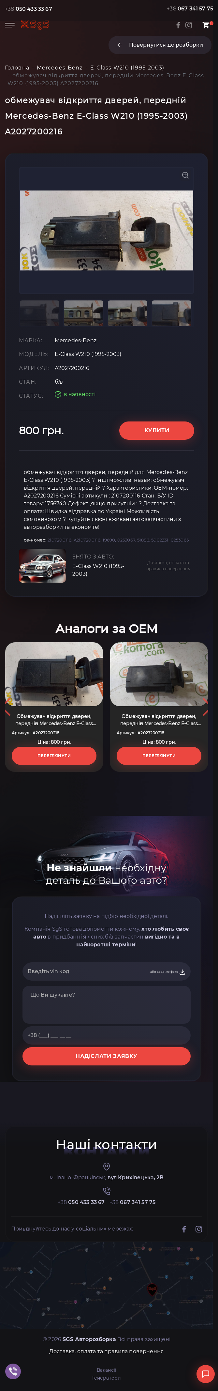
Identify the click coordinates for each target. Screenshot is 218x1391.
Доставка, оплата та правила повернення (168, 565)
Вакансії (106, 1370)
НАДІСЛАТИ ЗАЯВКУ (107, 1056)
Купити (156, 430)
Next (207, 707)
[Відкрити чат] (205, 1374)
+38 (28, 9)
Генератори (106, 1378)
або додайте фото (168, 972)
